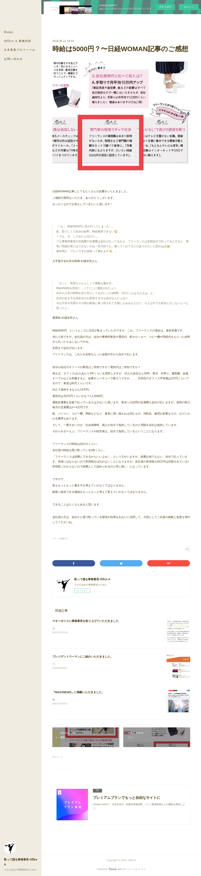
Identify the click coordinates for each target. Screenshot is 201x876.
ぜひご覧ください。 (63, 628)
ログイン (189, 7)
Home (8, 32)
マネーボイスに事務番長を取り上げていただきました (85, 621)
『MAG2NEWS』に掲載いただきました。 (78, 692)
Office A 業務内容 (17, 41)
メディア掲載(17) (60, 538)
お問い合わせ (13, 59)
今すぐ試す (165, 6)
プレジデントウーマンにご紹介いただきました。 (82, 656)
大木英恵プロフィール (19, 50)
